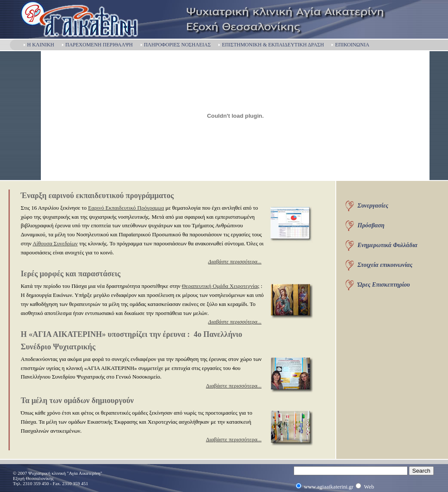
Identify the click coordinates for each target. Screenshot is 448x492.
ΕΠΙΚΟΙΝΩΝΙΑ (350, 45)
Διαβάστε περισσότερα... (233, 385)
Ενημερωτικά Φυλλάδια (387, 245)
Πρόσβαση (371, 225)
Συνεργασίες (373, 205)
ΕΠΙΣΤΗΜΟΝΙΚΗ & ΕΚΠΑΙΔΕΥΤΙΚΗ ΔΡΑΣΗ (271, 45)
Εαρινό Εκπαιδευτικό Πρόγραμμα (126, 208)
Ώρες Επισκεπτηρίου (384, 284)
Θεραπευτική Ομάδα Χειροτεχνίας (220, 286)
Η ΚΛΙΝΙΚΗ (38, 45)
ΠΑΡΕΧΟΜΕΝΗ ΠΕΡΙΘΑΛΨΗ (97, 45)
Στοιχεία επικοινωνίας (385, 265)
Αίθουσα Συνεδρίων (55, 243)
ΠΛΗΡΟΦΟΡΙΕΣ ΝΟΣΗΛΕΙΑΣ (175, 45)
